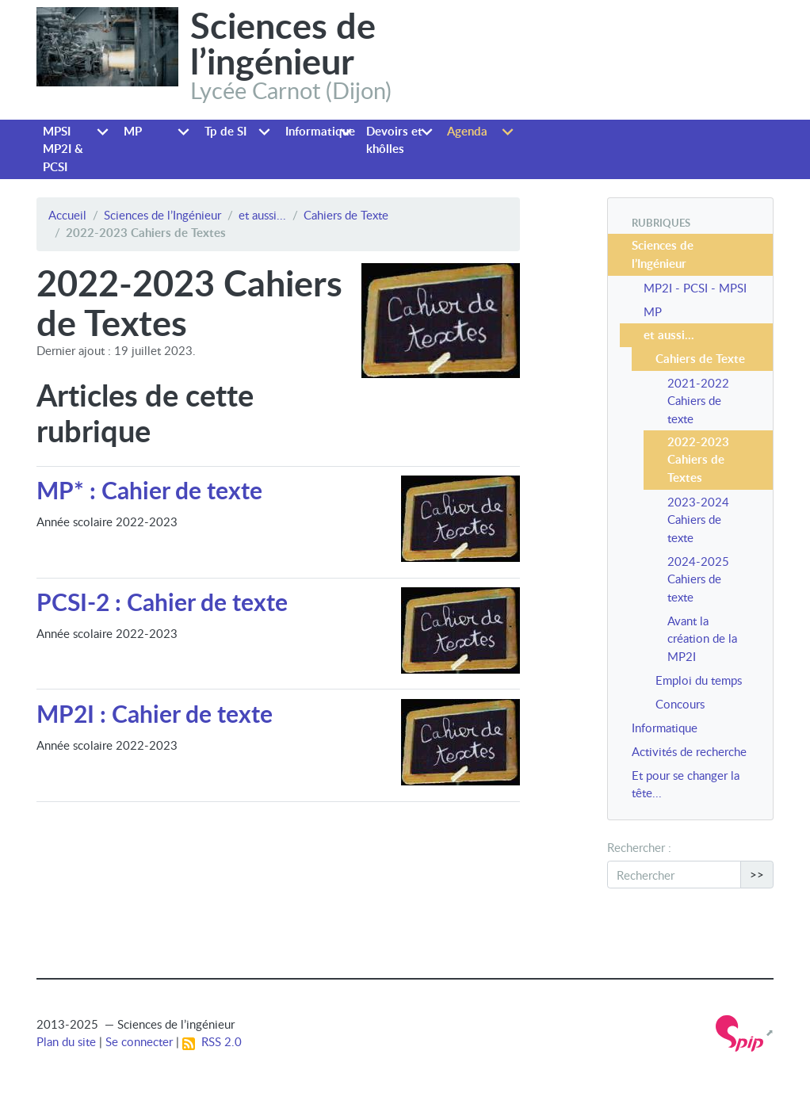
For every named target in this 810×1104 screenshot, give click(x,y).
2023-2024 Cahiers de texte (698, 519)
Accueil (67, 215)
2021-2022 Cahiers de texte (698, 400)
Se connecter (139, 1041)
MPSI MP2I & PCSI (63, 149)
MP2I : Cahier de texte (154, 713)
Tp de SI (225, 131)
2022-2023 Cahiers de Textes (698, 460)
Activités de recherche (689, 751)
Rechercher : (639, 847)
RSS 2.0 (212, 1041)
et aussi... (262, 215)
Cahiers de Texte (346, 215)
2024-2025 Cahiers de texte (698, 579)
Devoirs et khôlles (394, 140)
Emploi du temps (698, 680)
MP (133, 131)
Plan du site (66, 1041)
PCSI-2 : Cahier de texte (162, 601)
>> (757, 874)
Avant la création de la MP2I (702, 638)
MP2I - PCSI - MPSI (695, 288)
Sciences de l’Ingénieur (162, 215)
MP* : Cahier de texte (149, 489)
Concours (680, 704)
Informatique (320, 131)
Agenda (467, 131)
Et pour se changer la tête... (685, 784)
